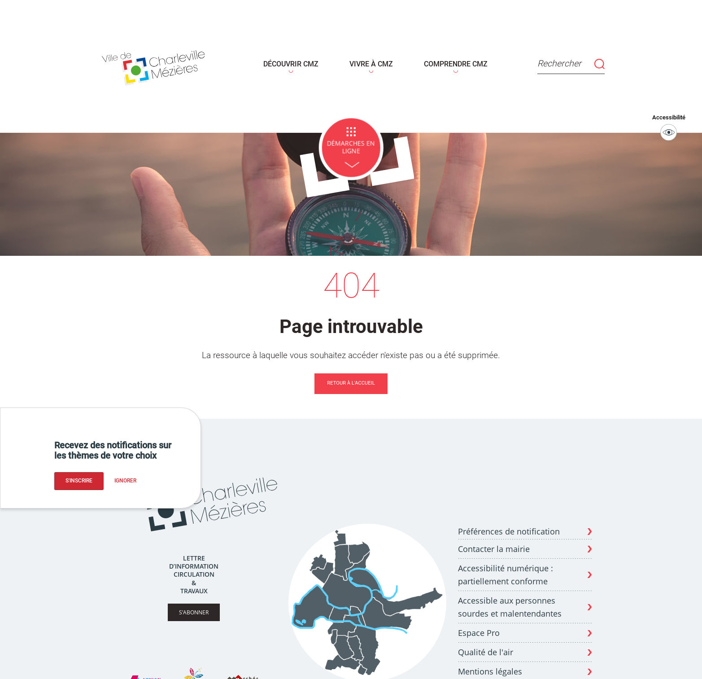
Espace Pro (479, 627)
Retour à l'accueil (351, 377)
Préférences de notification (509, 525)
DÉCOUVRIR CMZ (295, 61)
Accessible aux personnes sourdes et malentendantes (510, 601)
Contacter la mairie (494, 542)
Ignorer (125, 480)
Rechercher (562, 61)
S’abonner (194, 606)
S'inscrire (78, 480)
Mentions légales (490, 665)
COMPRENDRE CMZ (450, 61)
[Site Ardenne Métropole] (145, 674)
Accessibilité (668, 121)
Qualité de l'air (485, 646)
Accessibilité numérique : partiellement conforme (505, 569)
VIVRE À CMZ (370, 61)
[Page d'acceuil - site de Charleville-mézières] (163, 63)
